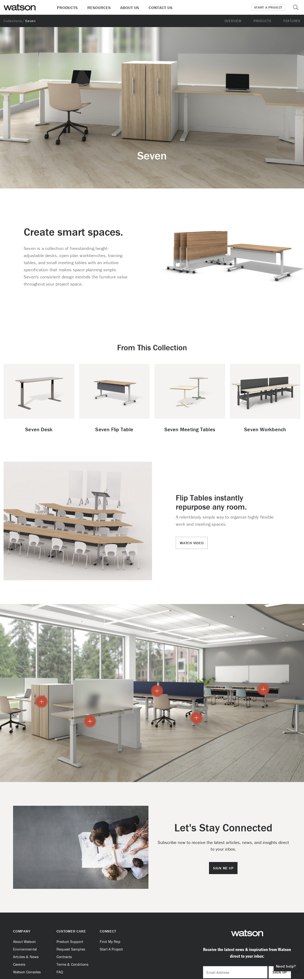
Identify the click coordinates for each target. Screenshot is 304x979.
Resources (99, 7)
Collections (13, 21)
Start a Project (268, 7)
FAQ (60, 972)
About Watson (24, 941)
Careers (19, 964)
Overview (233, 21)
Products (67, 7)
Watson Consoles (27, 972)
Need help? (286, 966)
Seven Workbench (265, 429)
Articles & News (25, 956)
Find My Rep (110, 941)
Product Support (70, 941)
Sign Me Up (223, 868)
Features (291, 21)
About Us (129, 7)
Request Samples (71, 949)
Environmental (25, 949)
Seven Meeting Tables (189, 429)
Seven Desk (38, 429)
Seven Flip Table (114, 429)
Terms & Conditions (73, 964)
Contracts (64, 956)
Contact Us (161, 7)
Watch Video (192, 543)
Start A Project (111, 949)
